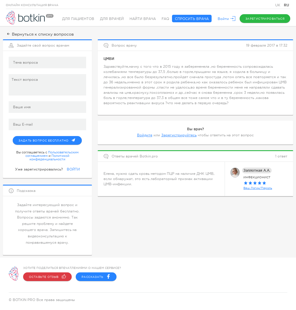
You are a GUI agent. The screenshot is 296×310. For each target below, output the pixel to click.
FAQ (165, 19)
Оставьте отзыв (47, 276)
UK (278, 5)
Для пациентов (78, 19)
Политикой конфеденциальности (49, 157)
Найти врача (143, 19)
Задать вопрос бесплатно (50, 139)
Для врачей (112, 19)
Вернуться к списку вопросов (40, 34)
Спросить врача (192, 19)
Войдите (144, 135)
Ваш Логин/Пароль (257, 188)
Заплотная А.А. (256, 170)
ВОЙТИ (73, 169)
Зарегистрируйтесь (179, 135)
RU (286, 5)
